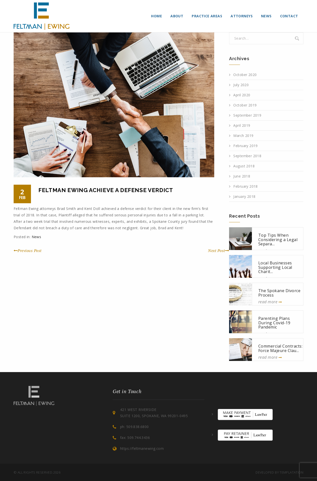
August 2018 (244, 166)
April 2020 (241, 95)
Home (156, 16)
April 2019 (241, 125)
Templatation (291, 472)
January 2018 (244, 196)
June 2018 (241, 176)
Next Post (218, 250)
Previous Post (28, 250)
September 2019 (247, 115)
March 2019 (243, 135)
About (176, 16)
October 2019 (245, 105)
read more (270, 301)
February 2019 (245, 145)
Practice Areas (207, 16)
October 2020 (245, 74)
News (266, 16)
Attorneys (242, 16)
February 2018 (245, 186)
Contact (289, 16)
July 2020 (241, 84)
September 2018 (247, 155)
